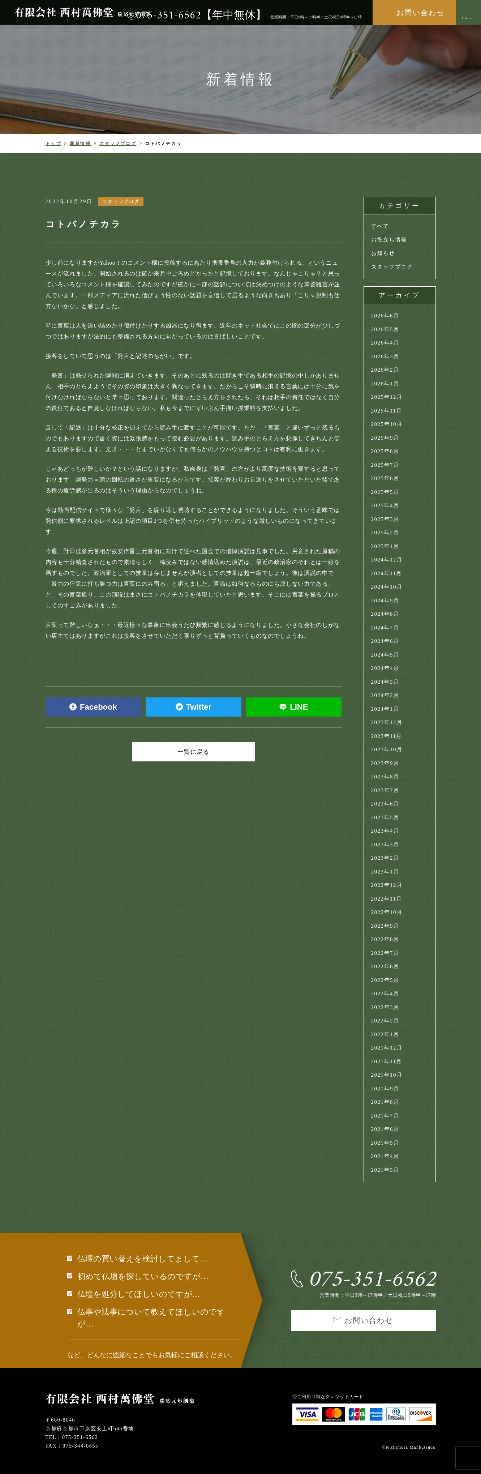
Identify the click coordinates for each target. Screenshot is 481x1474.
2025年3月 (385, 519)
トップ (53, 143)
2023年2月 (385, 858)
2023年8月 (385, 776)
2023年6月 (385, 804)
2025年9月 (385, 438)
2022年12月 (387, 885)
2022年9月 (385, 926)
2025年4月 (385, 505)
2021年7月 (385, 1116)
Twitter (193, 707)
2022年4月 (385, 993)
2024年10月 (387, 587)
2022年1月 (385, 1034)
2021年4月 (385, 1156)
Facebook (93, 707)
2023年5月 (385, 817)
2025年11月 (386, 411)
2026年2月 (385, 370)
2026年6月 (385, 316)
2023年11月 (386, 736)
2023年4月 (385, 831)
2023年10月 (387, 749)
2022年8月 (385, 939)
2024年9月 (385, 600)
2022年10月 (387, 912)
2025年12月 (387, 397)
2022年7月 (385, 953)
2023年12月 (387, 722)
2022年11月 (386, 899)
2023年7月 (385, 790)
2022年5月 (385, 980)
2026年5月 (385, 329)
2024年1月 (385, 709)
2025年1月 (385, 546)
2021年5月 (385, 1143)
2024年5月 (385, 655)
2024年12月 (387, 560)
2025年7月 (385, 465)
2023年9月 (385, 763)
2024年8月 (385, 614)
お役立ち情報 (389, 240)
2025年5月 (385, 492)
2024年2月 (385, 695)
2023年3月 (385, 844)
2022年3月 (385, 1007)
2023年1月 (385, 872)
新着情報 (80, 143)
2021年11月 (386, 1061)
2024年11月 (386, 573)
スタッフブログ (117, 143)
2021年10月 (387, 1075)
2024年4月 (385, 668)
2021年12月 (387, 1048)
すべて (380, 226)
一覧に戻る (193, 752)
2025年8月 (385, 451)
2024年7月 (385, 628)
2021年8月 (385, 1102)
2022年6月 (385, 966)
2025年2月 (385, 532)
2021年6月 (385, 1129)
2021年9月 (385, 1088)
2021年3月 (385, 1170)
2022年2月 (385, 1021)
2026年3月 (385, 356)
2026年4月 (385, 343)
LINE (293, 707)
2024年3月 (385, 682)
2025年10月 (387, 424)
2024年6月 (385, 641)
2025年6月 (385, 478)
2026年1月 (385, 383)
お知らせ (383, 253)
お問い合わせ (420, 13)
